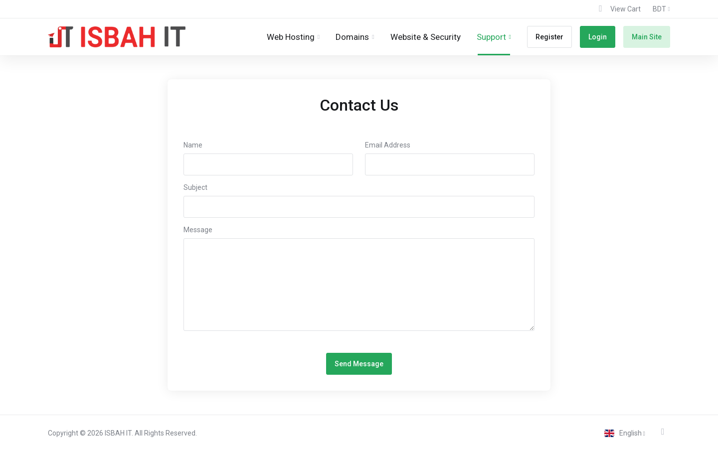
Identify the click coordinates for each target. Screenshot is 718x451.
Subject (195, 187)
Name (192, 145)
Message (197, 230)
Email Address (387, 145)
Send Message (359, 364)
